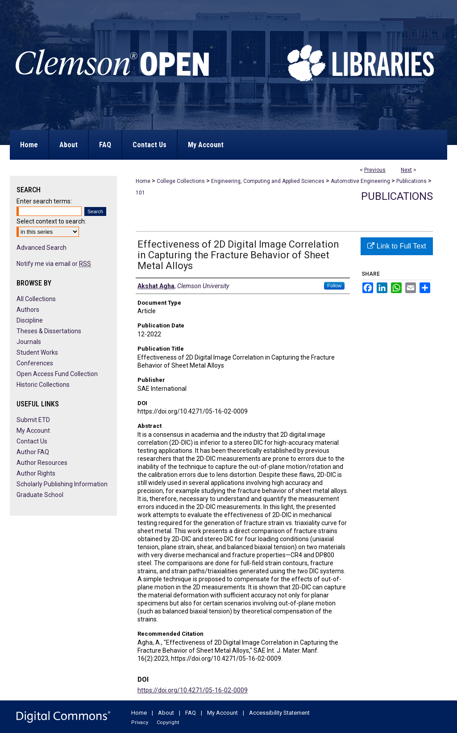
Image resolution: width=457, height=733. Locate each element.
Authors (28, 309)
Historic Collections (43, 384)
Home (143, 181)
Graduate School (40, 494)
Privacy (139, 722)
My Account (33, 430)
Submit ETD (33, 419)
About (166, 712)
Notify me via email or (54, 263)
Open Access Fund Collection (57, 373)
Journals (29, 341)
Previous (375, 170)
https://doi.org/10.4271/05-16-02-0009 (192, 690)
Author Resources (42, 462)
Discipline (30, 320)
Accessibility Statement (279, 712)
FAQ (190, 712)
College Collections (181, 181)
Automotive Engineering (360, 181)
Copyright (168, 722)
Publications (411, 181)
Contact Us (32, 441)
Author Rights (36, 473)
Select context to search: (51, 221)
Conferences (35, 363)
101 (140, 193)
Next (406, 170)
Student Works (37, 352)
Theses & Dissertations (49, 331)
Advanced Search (41, 247)
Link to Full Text (396, 246)
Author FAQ (33, 452)
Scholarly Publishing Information (62, 484)
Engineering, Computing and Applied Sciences (267, 181)
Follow (334, 285)
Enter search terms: (44, 201)
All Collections (36, 298)
